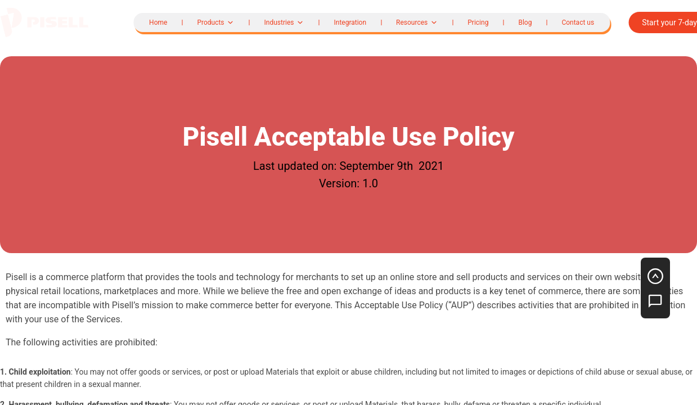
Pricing (477, 22)
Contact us (577, 22)
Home (158, 22)
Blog (525, 22)
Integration (350, 22)
